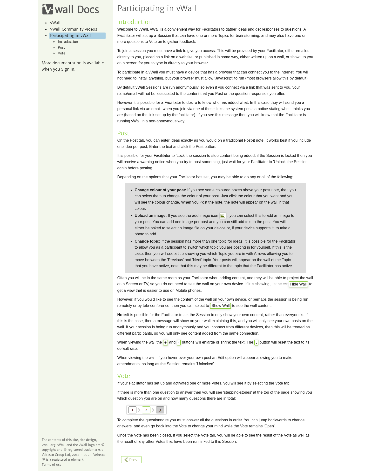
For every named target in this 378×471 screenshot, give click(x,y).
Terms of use (51, 465)
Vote (61, 53)
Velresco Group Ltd (56, 455)
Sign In (67, 69)
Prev (130, 459)
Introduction (68, 42)
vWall (55, 22)
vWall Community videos (73, 29)
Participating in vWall (70, 35)
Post (61, 47)
